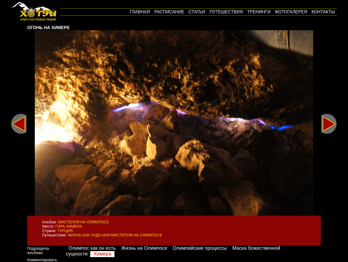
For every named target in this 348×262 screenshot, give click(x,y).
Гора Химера (68, 226)
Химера (102, 254)
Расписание (169, 12)
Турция (65, 231)
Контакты (323, 12)
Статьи (197, 12)
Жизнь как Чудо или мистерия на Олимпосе (115, 235)
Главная (140, 12)
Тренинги (259, 12)
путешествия (226, 12)
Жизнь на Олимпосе (144, 248)
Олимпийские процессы (200, 248)
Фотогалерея (291, 12)
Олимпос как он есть (92, 248)
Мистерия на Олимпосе (83, 222)
